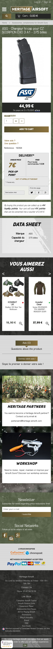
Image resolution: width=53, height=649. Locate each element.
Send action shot (11, 192)
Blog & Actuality (26, 618)
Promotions (26, 615)
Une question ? (11, 144)
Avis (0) (27, 343)
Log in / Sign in (42, 2)
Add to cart (26, 129)
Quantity (10, 116)
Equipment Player (26, 606)
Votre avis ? (9, 141)
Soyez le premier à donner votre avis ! (22, 364)
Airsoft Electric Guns (26, 603)
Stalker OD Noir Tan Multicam (13, 308)
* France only (26, 168)
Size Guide (26, 626)
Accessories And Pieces (26, 609)
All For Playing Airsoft (26, 612)
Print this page (35, 188)
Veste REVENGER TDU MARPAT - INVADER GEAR (40, 309)
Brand (26, 620)
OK (25, 645)
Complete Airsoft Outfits (26, 601)
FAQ (26, 623)
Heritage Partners (26, 407)
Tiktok (11, 537)
